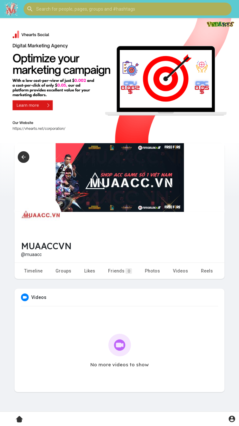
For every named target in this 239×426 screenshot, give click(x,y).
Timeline (33, 270)
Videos (180, 270)
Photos (152, 270)
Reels (207, 270)
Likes (89, 270)
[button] (128, 9)
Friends (120, 271)
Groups (63, 270)
